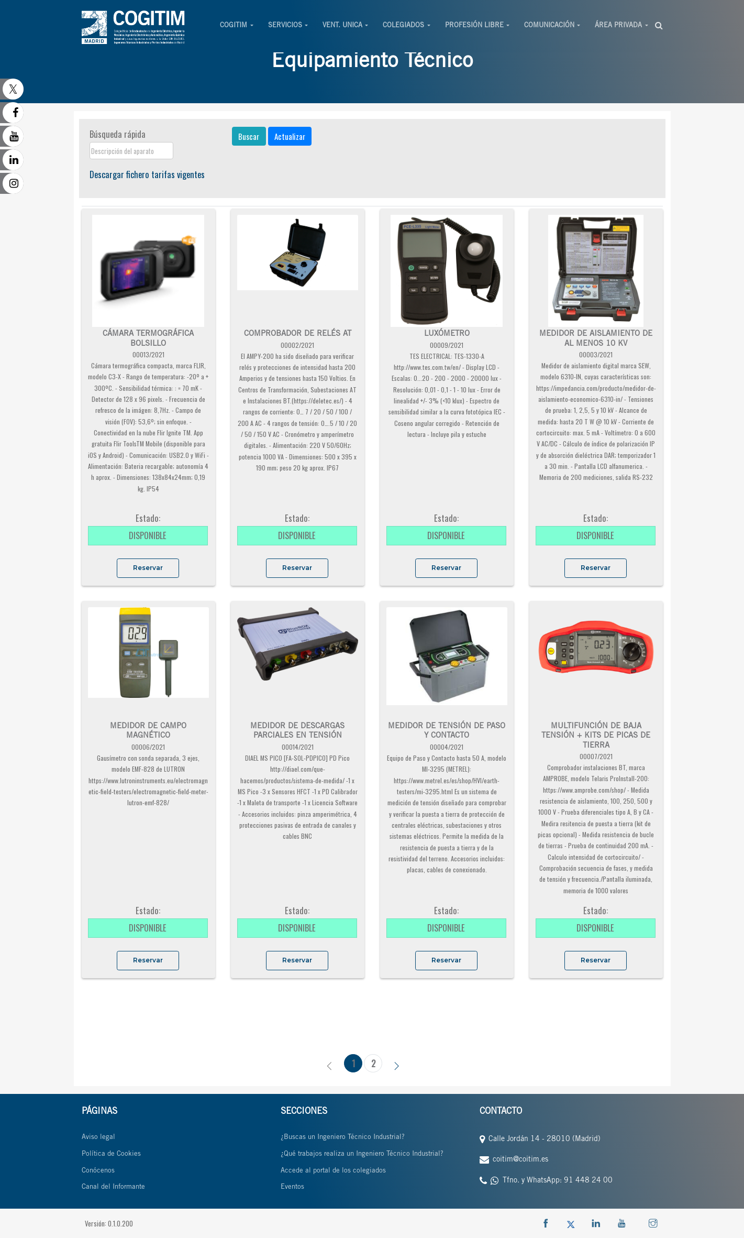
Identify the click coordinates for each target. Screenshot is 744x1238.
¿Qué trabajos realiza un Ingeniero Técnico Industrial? (362, 1154)
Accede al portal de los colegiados (333, 1171)
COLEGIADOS (403, 26)
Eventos (292, 1187)
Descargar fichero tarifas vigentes (147, 174)
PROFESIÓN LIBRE (474, 26)
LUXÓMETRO (447, 334)
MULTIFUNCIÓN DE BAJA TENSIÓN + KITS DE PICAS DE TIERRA (595, 735)
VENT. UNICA (342, 26)
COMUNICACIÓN (549, 26)
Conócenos (98, 1171)
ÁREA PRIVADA (618, 26)
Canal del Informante (113, 1187)
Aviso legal (98, 1137)
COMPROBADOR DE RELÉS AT (297, 334)
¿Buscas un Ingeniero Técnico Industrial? (343, 1137)
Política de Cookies (111, 1154)
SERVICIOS (285, 26)
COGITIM (233, 26)
